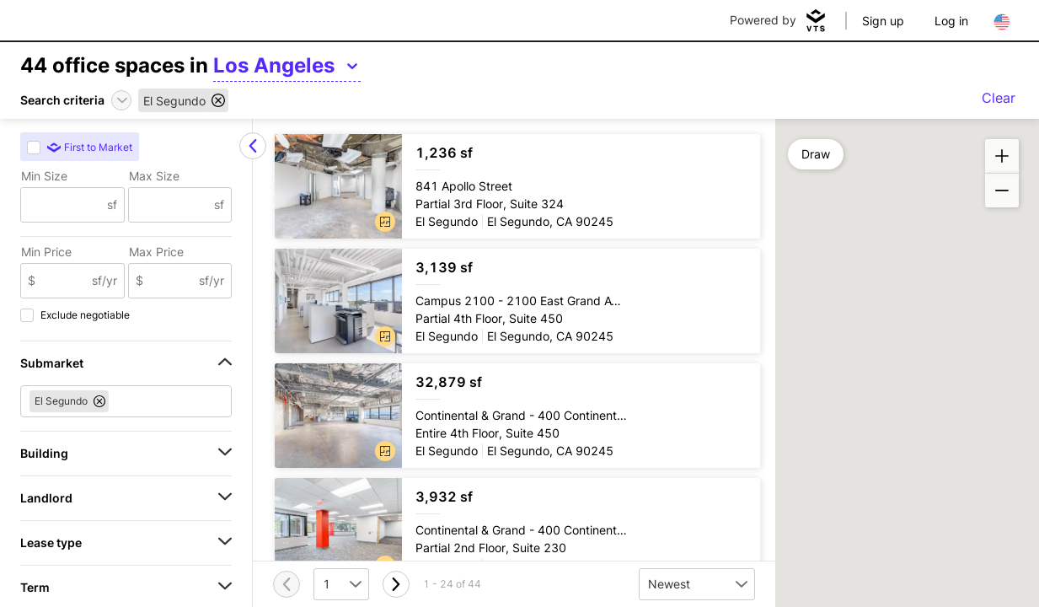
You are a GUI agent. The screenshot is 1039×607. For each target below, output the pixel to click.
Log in (951, 20)
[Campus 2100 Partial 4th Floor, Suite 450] (517, 301)
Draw (815, 154)
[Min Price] (63, 281)
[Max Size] (172, 205)
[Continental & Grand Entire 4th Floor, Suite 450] (517, 416)
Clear (998, 97)
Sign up (883, 20)
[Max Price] (171, 281)
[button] (385, 222)
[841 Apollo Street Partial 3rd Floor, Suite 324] (517, 186)
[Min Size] (64, 205)
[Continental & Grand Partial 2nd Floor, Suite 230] (517, 530)
